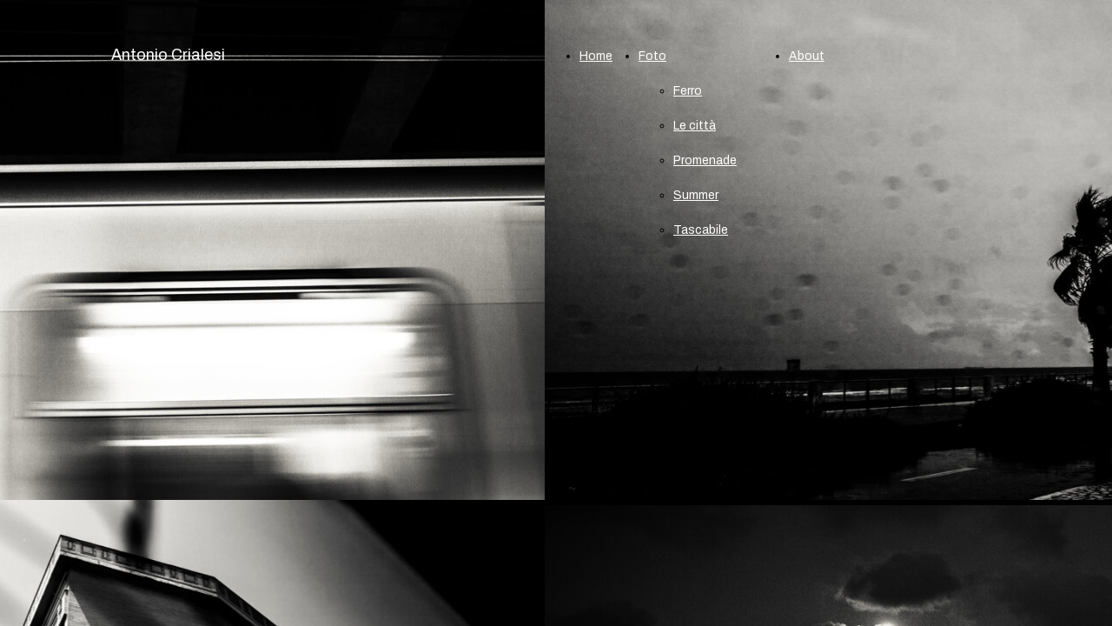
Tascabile (700, 229)
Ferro (687, 90)
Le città (694, 125)
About (806, 56)
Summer (695, 195)
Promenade (705, 160)
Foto (652, 56)
